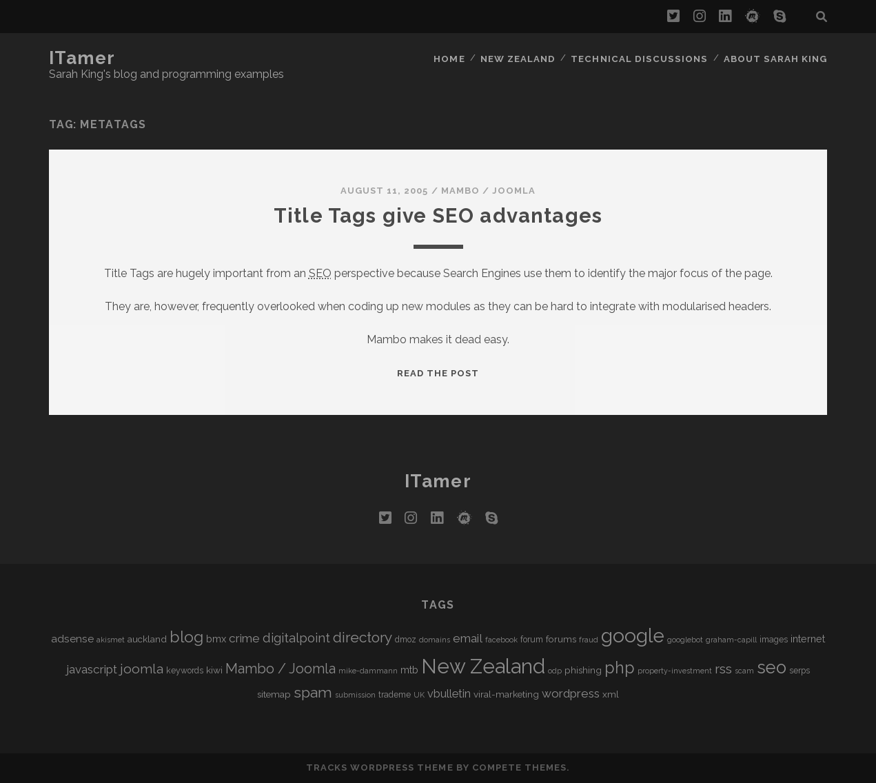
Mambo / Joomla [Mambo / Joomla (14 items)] (280, 668)
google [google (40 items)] (632, 635)
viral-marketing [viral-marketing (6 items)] (506, 694)
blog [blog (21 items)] (186, 636)
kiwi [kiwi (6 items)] (214, 669)
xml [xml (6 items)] (610, 694)
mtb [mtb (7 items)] (409, 669)
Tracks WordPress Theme (380, 767)
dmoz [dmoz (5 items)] (405, 639)
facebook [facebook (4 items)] (501, 639)
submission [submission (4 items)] (355, 695)
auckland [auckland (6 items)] (147, 638)
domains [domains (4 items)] (434, 639)
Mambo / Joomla (488, 190)
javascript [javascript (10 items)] (91, 669)
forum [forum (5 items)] (531, 639)
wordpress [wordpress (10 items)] (571, 693)
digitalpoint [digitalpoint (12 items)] (296, 638)
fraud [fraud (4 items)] (588, 639)
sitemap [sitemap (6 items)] (274, 694)
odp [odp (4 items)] (555, 671)
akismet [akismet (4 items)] (110, 639)
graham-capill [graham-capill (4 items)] (731, 639)
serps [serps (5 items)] (799, 670)
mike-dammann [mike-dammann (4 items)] (368, 671)
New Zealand (523, 58)
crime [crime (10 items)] (244, 638)
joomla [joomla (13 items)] (141, 669)
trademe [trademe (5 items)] (394, 695)
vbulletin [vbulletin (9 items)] (449, 693)
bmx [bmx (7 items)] (216, 638)
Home (454, 58)
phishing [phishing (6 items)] (583, 669)
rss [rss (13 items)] (723, 669)
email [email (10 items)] (467, 638)
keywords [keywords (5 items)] (184, 670)
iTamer (82, 58)
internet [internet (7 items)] (808, 638)
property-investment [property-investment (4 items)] (675, 671)
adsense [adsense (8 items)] (72, 638)
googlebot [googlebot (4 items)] (685, 639)
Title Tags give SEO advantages (438, 215)
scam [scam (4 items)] (744, 671)
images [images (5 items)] (774, 639)
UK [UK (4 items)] (419, 695)
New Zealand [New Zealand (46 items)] (483, 666)
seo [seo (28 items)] (771, 667)
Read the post (438, 373)
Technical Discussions (642, 58)
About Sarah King (776, 58)
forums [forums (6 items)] (561, 638)
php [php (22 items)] (619, 667)
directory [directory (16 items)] (362, 637)
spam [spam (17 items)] (313, 692)
